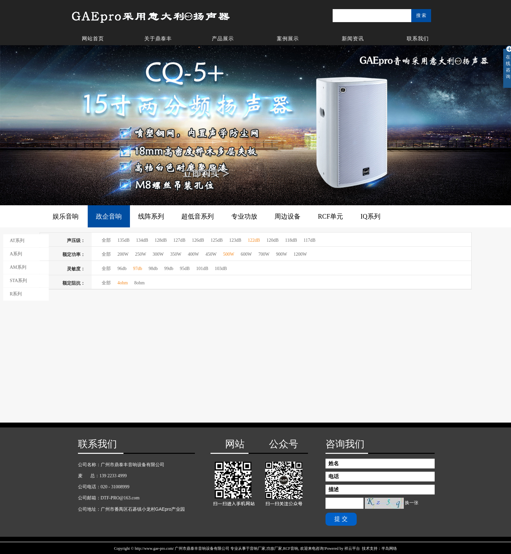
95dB (184, 268)
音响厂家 (257, 548)
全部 (106, 240)
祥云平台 (352, 548)
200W (122, 254)
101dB (202, 268)
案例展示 (288, 38)
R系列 (16, 293)
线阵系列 (151, 216)
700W (263, 254)
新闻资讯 (353, 38)
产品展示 (223, 38)
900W (281, 254)
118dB (291, 240)
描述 (333, 489)
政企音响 (109, 216)
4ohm (122, 282)
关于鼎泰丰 (158, 38)
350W (175, 254)
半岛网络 (389, 548)
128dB (161, 240)
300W (158, 254)
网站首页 (93, 38)
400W (193, 254)
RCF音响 (290, 548)
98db (153, 268)
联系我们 (418, 38)
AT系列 (17, 240)
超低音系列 (197, 216)
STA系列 (18, 280)
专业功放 (244, 216)
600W (246, 254)
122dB (254, 240)
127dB (179, 240)
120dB (272, 240)
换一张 (411, 502)
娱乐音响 (66, 216)
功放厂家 (274, 548)
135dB (123, 240)
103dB (221, 268)
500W (228, 254)
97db (137, 268)
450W (211, 254)
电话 (333, 476)
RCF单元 (330, 216)
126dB (198, 240)
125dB (217, 240)
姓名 (333, 463)
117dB (309, 240)
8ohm (139, 282)
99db (168, 268)
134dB (142, 240)
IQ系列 (370, 216)
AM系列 (18, 267)
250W (140, 254)
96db (121, 268)
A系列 (16, 253)
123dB (235, 240)
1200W (300, 254)
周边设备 (287, 216)
